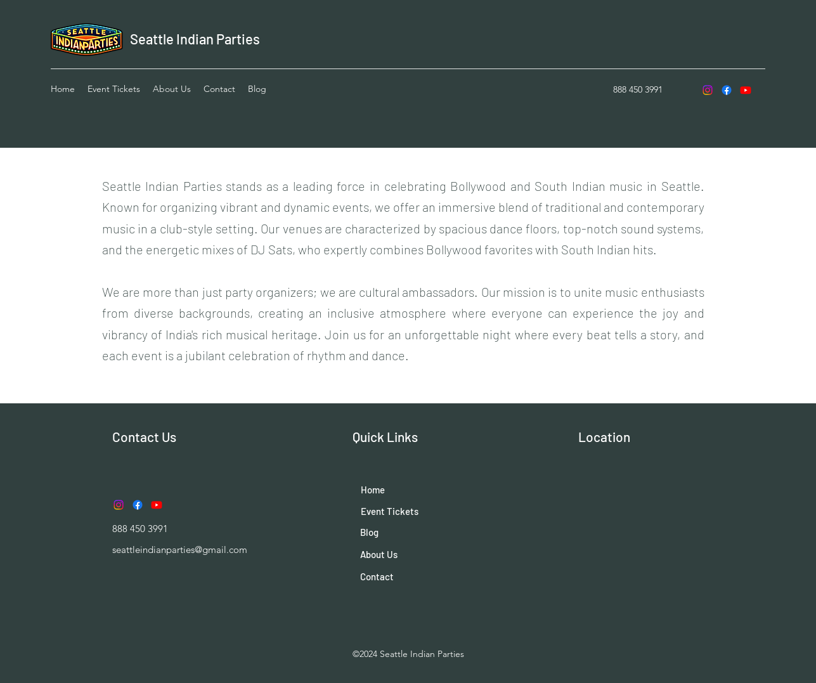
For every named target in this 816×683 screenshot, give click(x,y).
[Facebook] (726, 90)
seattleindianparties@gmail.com (179, 549)
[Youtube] (745, 90)
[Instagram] (707, 90)
